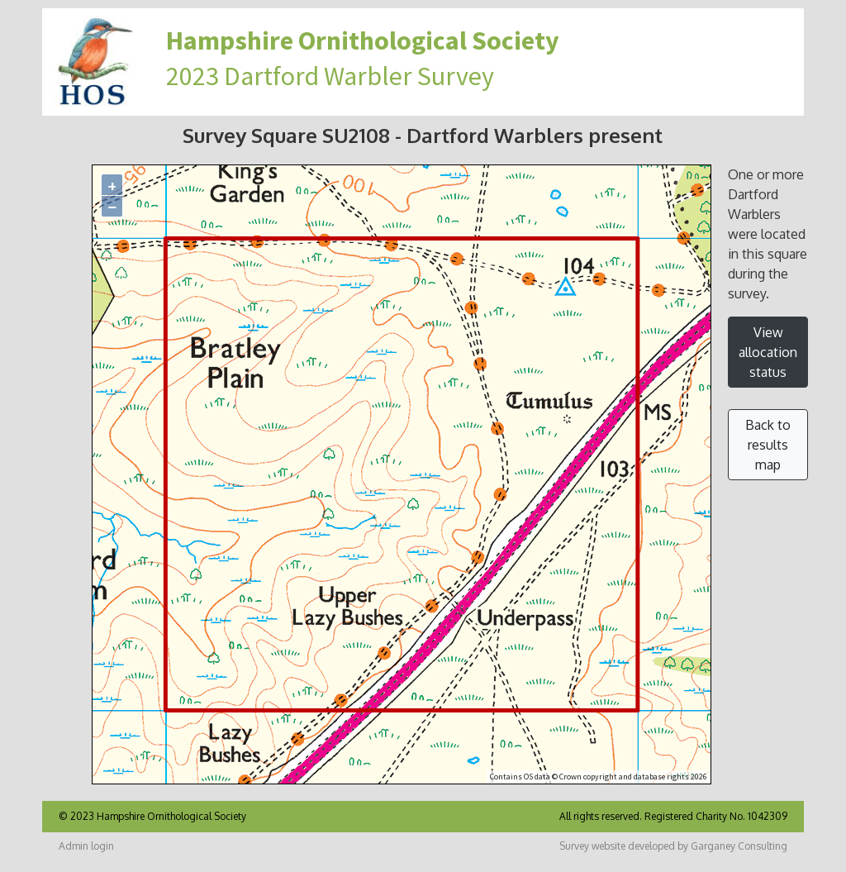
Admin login (86, 846)
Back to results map (768, 445)
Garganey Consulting (739, 846)
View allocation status (768, 352)
